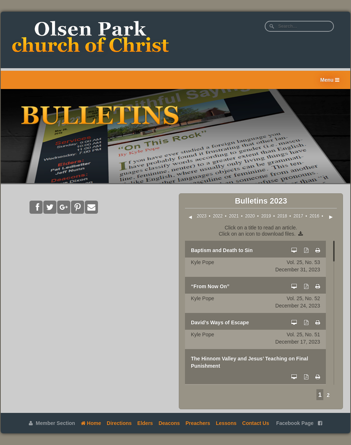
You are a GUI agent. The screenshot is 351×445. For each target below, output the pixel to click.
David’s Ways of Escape (220, 322)
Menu (329, 80)
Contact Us (255, 423)
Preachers (197, 423)
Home (91, 423)
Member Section (52, 423)
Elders (145, 423)
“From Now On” (210, 286)
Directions (119, 423)
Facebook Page (299, 423)
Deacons (169, 423)
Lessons (226, 423)
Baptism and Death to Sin (222, 250)
